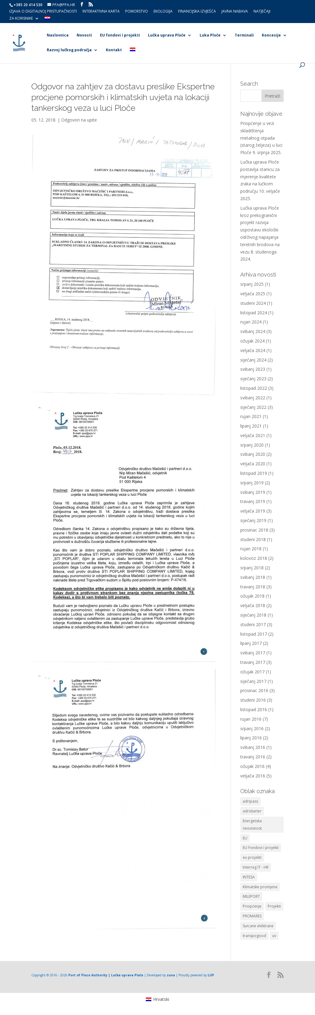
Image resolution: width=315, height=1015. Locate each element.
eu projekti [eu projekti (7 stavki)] (252, 857)
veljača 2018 (252, 605)
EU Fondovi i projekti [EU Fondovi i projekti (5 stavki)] (261, 847)
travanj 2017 (252, 662)
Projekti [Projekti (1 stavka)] (274, 906)
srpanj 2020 (252, 445)
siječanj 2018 (253, 615)
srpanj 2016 (252, 728)
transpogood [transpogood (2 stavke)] (254, 935)
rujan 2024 (250, 322)
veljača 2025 (252, 293)
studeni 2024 (253, 303)
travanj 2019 (252, 501)
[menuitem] (47, 19)
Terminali (244, 35)
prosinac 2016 (254, 690)
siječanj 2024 (253, 360)
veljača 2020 (252, 464)
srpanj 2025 (252, 284)
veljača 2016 (252, 776)
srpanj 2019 (252, 483)
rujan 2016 (250, 719)
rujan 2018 (250, 549)
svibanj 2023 (252, 369)
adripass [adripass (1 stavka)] (250, 801)
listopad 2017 (253, 634)
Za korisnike (21, 19)
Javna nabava (234, 12)
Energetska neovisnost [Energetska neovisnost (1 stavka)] (252, 824)
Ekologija (163, 12)
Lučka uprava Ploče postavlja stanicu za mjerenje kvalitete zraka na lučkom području (260, 176)
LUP (211, 975)
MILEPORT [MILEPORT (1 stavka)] (251, 896)
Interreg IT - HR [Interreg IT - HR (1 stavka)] (256, 867)
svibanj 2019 (252, 492)
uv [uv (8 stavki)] (274, 935)
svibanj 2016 (252, 747)
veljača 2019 (252, 511)
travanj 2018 (252, 587)
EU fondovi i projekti (120, 35)
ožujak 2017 (252, 672)
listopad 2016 (253, 709)
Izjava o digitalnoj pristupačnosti (43, 12)
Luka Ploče (210, 35)
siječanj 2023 (253, 379)
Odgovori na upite (79, 120)
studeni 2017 (253, 624)
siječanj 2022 (253, 407)
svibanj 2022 (252, 398)
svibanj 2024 (252, 331)
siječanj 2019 (253, 520)
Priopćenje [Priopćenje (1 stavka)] (252, 906)
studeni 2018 (253, 539)
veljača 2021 (252, 435)
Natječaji (261, 12)
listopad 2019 (253, 473)
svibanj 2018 (252, 577)
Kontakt (114, 50)
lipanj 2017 (251, 643)
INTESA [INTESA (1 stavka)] (249, 877)
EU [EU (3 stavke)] (245, 838)
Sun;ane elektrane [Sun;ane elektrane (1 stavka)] (258, 925)
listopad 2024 (253, 313)
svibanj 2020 (252, 454)
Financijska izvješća (197, 12)
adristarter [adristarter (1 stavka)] (252, 811)
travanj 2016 (252, 757)
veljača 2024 (252, 350)
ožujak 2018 (252, 596)
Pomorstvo (136, 12)
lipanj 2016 (251, 738)
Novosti (84, 35)
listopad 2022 (253, 388)
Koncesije (271, 35)
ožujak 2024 (252, 341)
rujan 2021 (250, 416)
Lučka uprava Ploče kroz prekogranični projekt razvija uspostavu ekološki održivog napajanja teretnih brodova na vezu (260, 230)
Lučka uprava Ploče (166, 35)
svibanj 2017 (252, 653)
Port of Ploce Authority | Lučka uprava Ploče (105, 975)
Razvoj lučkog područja (69, 50)
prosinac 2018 (254, 530)
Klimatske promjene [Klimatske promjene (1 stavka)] (260, 886)
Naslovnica (58, 35)
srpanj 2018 (252, 568)
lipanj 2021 (251, 426)
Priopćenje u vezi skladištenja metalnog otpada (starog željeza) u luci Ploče (261, 137)
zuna (171, 975)
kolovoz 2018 (253, 558)
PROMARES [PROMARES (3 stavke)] (252, 916)
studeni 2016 (253, 700)
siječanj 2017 (253, 681)
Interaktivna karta (101, 12)
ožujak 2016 (252, 766)
